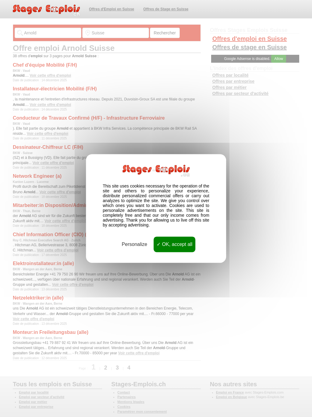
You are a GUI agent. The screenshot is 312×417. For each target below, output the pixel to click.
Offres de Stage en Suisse (165, 9)
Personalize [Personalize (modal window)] (134, 244)
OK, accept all (174, 244)
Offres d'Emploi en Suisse (111, 9)
